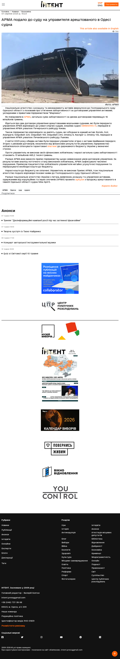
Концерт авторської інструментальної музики (29, 242)
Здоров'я (66, 553)
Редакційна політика (12, 616)
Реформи (66, 572)
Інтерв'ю (5, 539)
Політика (66, 568)
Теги (3, 563)
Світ (94, 572)
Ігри (64, 525)
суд (20, 190)
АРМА (27, 117)
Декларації (7, 558)
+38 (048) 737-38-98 (11, 602)
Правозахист (98, 568)
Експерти (6, 548)
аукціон (79, 179)
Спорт (65, 575)
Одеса (13, 190)
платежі (52, 146)
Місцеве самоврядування (75, 561)
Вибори (65, 542)
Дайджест (97, 546)
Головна (5, 11)
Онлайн (95, 561)
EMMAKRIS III (89, 126)
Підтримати (111, 4)
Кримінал (96, 553)
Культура (66, 557)
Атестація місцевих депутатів (101, 533)
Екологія (66, 550)
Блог (64, 539)
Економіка (26, 11)
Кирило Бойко (109, 186)
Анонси (8, 211)
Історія (65, 529)
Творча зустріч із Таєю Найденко (22, 231)
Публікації (6, 530)
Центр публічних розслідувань (100, 580)
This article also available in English (99, 28)
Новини (15, 11)
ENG (99, 5)
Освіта (65, 564)
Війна (64, 546)
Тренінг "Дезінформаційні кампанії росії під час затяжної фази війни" (42, 220)
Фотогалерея (68, 579)
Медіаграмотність (101, 557)
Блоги (4, 553)
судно (27, 190)
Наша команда (9, 612)
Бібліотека (97, 539)
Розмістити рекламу (13, 626)
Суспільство (98, 575)
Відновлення (98, 542)
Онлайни (5, 544)
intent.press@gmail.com (13, 598)
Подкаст (96, 564)
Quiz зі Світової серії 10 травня (20, 253)
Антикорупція (69, 532)
